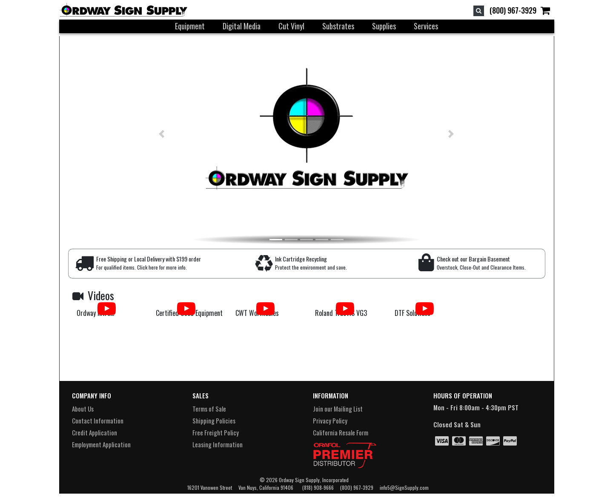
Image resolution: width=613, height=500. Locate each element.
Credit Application (94, 432)
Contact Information (97, 420)
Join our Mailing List (338, 408)
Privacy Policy (330, 420)
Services (426, 25)
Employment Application (101, 444)
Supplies (384, 25)
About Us (83, 408)
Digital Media (242, 25)
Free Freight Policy (215, 432)
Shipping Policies (213, 420)
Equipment (190, 25)
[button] (147, 134)
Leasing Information (217, 444)
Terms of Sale (209, 408)
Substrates (338, 25)
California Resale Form (340, 432)
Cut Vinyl (291, 25)
